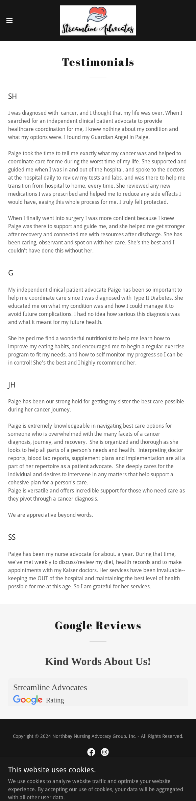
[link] (98, 20)
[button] (17, 20)
